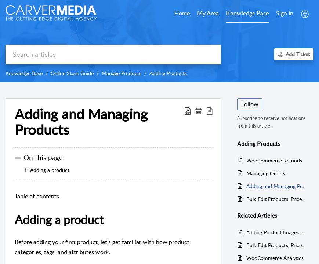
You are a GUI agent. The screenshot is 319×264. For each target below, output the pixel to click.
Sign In (284, 13)
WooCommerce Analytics (275, 257)
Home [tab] (182, 13)
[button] (305, 14)
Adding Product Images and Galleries (276, 232)
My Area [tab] (208, 13)
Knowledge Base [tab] (247, 13)
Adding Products (168, 73)
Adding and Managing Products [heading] (81, 122)
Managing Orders (265, 173)
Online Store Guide (72, 73)
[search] (113, 54)
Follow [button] (249, 104)
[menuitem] (284, 14)
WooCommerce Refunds (274, 160)
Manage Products (121, 73)
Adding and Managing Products (276, 186)
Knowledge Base (24, 73)
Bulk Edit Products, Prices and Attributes (276, 198)
